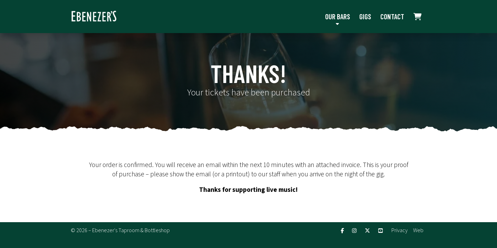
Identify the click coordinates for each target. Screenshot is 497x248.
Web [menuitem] (418, 230)
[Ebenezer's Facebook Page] (342, 231)
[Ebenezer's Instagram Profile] (354, 231)
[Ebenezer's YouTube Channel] (380, 231)
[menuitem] (417, 16)
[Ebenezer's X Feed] (367, 231)
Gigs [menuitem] (365, 16)
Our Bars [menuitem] (337, 16)
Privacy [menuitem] (399, 230)
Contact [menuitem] (392, 16)
